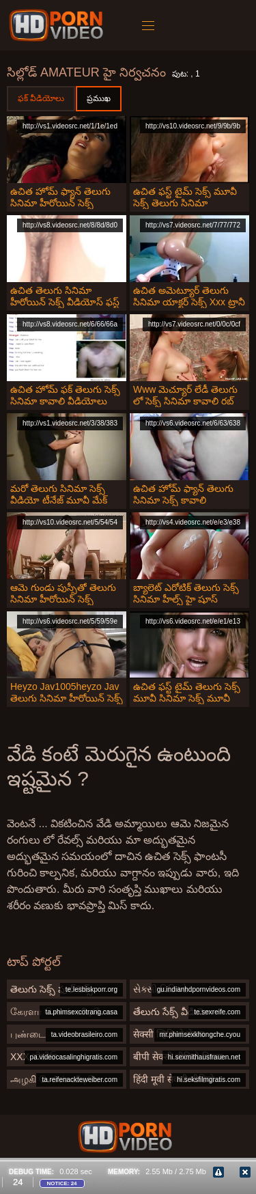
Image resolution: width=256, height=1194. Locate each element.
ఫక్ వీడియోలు (41, 98)
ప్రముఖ (99, 98)
